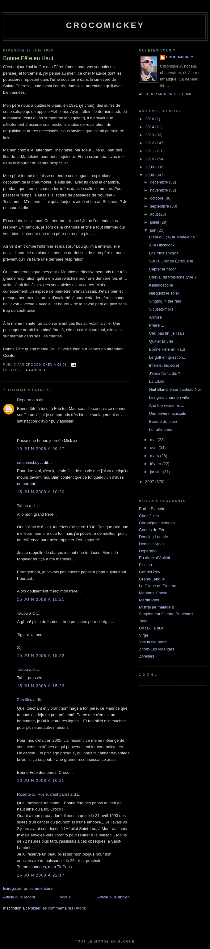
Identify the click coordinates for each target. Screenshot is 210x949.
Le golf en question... (167, 357)
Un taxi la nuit (151, 628)
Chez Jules (149, 516)
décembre (159, 182)
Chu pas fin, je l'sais (166, 333)
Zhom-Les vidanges (156, 649)
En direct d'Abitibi (154, 557)
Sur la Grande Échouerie (171, 261)
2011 (150, 151)
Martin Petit (149, 600)
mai (154, 439)
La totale (156, 381)
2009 (150, 167)
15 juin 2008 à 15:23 (41, 685)
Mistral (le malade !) (156, 607)
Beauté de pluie (163, 421)
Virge (143, 635)
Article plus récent (19, 897)
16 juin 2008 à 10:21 (41, 780)
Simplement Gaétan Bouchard (166, 614)
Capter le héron (163, 269)
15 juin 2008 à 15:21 (41, 599)
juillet (155, 222)
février (156, 463)
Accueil (66, 897)
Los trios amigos (163, 253)
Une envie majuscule (167, 413)
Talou (144, 621)
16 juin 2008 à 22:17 (41, 875)
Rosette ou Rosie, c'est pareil (43, 794)
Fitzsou (145, 565)
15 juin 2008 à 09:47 (41, 448)
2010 (150, 159)
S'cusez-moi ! (161, 309)
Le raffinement (161, 429)
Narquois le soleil (164, 293)
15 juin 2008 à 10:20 (41, 491)
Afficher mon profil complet (169, 94)
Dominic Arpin (151, 544)
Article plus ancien (113, 897)
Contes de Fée (152, 529)
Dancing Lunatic (153, 536)
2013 (150, 135)
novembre (159, 190)
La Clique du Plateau (157, 586)
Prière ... (156, 325)
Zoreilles (24, 699)
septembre (160, 206)
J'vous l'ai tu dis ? (164, 373)
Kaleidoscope (161, 285)
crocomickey (105, 25)
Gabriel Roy (149, 572)
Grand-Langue (152, 579)
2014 (150, 127)
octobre (157, 198)
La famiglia (34, 370)
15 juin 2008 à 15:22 (41, 655)
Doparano (26, 400)
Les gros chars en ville (169, 397)
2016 (150, 119)
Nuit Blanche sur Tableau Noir (175, 389)
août (154, 214)
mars (155, 455)
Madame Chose (153, 593)
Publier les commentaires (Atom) (57, 908)
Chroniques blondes (157, 523)
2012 (150, 143)
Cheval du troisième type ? (172, 277)
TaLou (22, 505)
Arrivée (155, 317)
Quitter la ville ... (163, 341)
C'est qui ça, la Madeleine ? (173, 237)
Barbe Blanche (152, 508)
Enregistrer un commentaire (27, 888)
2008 (150, 175)
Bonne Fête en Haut (167, 349)
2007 (150, 481)
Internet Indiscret (164, 365)
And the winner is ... (166, 405)
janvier (156, 471)
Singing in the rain (165, 301)
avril (154, 447)
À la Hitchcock (161, 245)
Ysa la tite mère (153, 642)
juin (154, 230)
